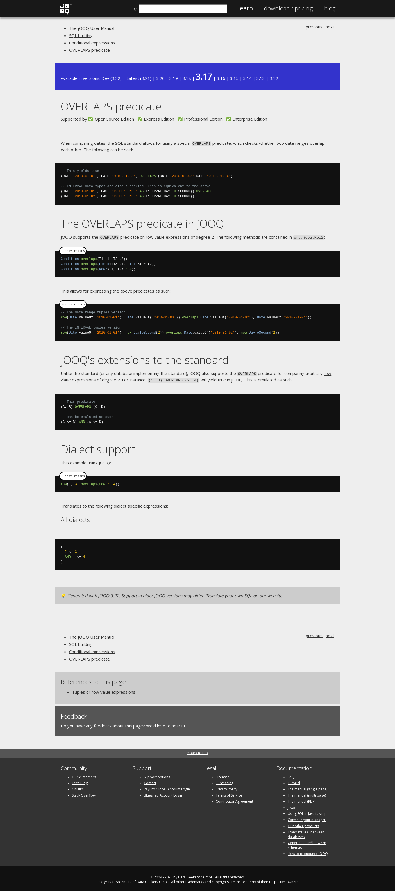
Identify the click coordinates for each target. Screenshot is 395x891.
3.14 (247, 78)
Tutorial (294, 781)
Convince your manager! (307, 817)
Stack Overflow (84, 793)
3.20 (160, 78)
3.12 (274, 78)
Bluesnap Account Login (163, 793)
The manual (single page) (307, 787)
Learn (245, 8)
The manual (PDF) (301, 799)
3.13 (260, 78)
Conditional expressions (92, 43)
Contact (150, 781)
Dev (105, 78)
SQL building (81, 35)
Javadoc (294, 805)
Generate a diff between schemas (307, 843)
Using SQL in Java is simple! (309, 811)
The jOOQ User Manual (91, 28)
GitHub (77, 787)
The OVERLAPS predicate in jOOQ (142, 223)
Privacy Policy (226, 787)
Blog (330, 8)
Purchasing (224, 781)
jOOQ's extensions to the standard (145, 358)
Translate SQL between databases (306, 832)
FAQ (291, 774)
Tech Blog (80, 781)
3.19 (173, 78)
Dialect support (98, 447)
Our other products (303, 823)
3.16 (221, 78)
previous (314, 27)
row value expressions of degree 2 (180, 236)
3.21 (146, 78)
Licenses (222, 774)
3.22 (116, 78)
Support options (157, 774)
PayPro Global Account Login (167, 787)
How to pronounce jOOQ (308, 851)
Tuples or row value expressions (103, 690)
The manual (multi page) (307, 793)
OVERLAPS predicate (89, 50)
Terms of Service (229, 793)
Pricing (288, 8)
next (330, 27)
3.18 (187, 78)
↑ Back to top (197, 750)
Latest (132, 78)
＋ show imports (73, 250)
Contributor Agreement (234, 799)
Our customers (84, 774)
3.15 (234, 78)
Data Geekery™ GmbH (196, 874)
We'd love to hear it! (165, 723)
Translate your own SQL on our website (244, 593)
